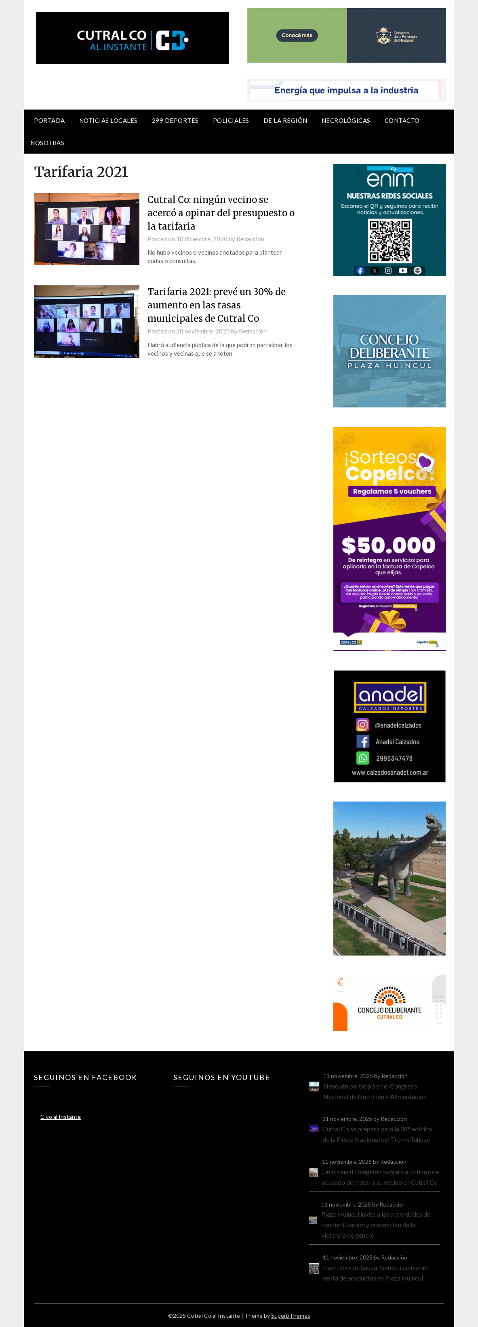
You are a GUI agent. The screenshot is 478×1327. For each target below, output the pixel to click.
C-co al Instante (60, 1116)
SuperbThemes (290, 1315)
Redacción (250, 239)
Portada (49, 120)
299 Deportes (175, 120)
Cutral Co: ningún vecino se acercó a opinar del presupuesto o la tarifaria (221, 213)
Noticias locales (108, 120)
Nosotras (47, 142)
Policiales (231, 120)
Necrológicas (346, 120)
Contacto (402, 120)
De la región (285, 120)
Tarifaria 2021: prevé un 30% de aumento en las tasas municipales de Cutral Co (216, 305)
